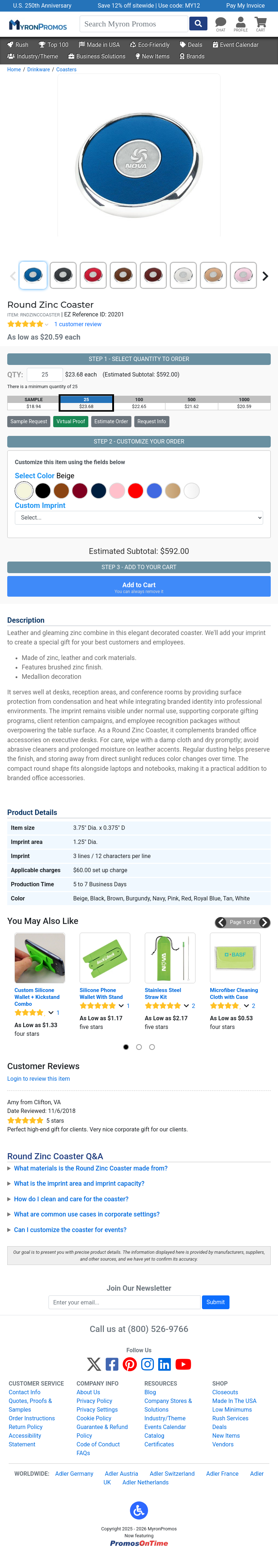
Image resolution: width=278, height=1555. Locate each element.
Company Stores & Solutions (168, 1405)
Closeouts (225, 1392)
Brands (192, 56)
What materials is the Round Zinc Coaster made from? (91, 1168)
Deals (191, 44)
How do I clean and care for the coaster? (71, 1199)
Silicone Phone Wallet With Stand (101, 993)
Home (14, 69)
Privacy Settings (97, 1409)
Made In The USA (234, 1401)
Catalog (154, 1435)
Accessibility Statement (25, 1440)
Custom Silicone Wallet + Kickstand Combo (37, 997)
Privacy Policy (95, 1401)
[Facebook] (112, 1367)
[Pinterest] (130, 1367)
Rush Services (230, 1418)
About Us (88, 1392)
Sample (28, 421)
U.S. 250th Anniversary (42, 5)
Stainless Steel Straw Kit (163, 993)
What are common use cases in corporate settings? (87, 1214)
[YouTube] (183, 1367)
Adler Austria (121, 1473)
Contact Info (25, 1392)
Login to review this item (38, 1078)
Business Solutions (96, 56)
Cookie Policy (94, 1418)
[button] (241, 22)
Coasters (66, 69)
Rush (17, 44)
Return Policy (25, 1427)
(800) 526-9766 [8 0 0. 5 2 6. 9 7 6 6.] (158, 1329)
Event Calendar (236, 44)
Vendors (223, 1444)
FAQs (83, 1453)
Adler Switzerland (172, 1473)
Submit (216, 1302)
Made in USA (99, 44)
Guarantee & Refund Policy (102, 1431)
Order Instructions (32, 1418)
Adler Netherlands (145, 1482)
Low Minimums (232, 1409)
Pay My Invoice (245, 5)
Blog (150, 1392)
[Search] (134, 24)
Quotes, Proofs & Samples (30, 1405)
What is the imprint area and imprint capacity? (79, 1183)
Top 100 (53, 44)
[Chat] (221, 22)
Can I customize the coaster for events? (70, 1230)
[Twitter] (94, 1367)
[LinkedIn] (164, 1367)
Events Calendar (165, 1427)
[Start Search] (198, 23)
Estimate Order (111, 421)
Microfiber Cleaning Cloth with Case (235, 993)
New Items (152, 56)
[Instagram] (147, 1367)
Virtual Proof (70, 421)
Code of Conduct (98, 1444)
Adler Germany (74, 1473)
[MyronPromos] (37, 24)
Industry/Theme (32, 56)
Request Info (152, 421)
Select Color (44, 475)
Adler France (222, 1473)
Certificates (159, 1444)
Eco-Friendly (149, 44)
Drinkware (38, 69)
